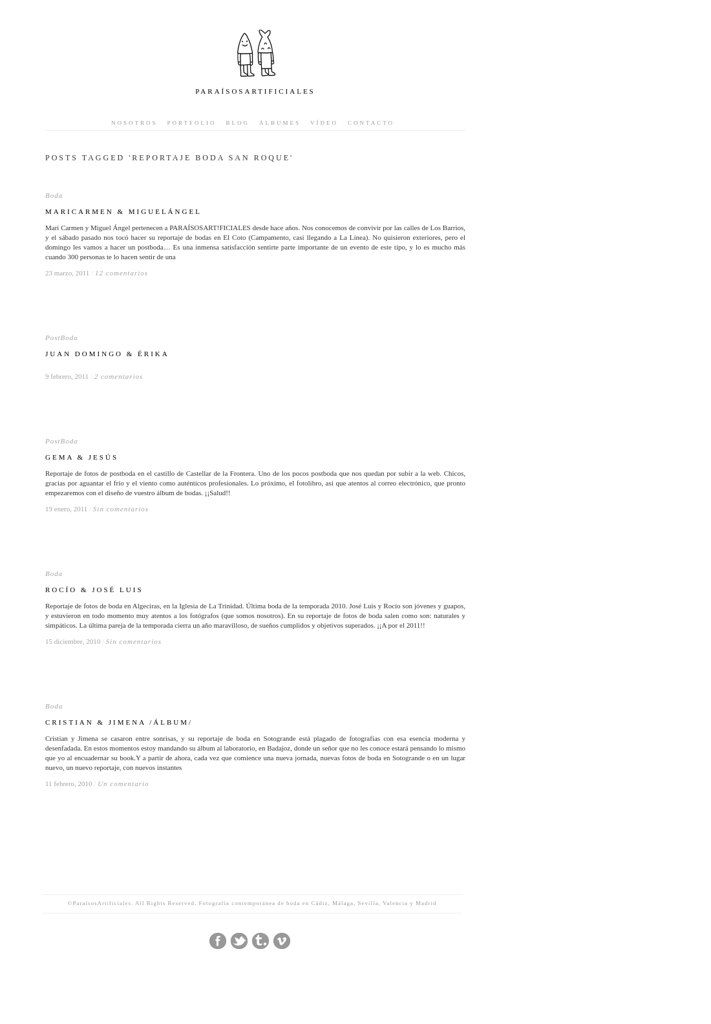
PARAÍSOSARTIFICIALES (255, 91)
